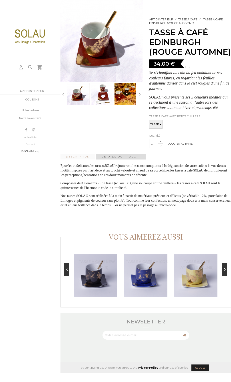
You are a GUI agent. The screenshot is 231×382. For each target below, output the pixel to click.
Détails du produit (121, 156)
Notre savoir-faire (30, 118)
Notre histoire (30, 110)
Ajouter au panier (181, 143)
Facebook (26, 130)
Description (78, 156)
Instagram (33, 130)
